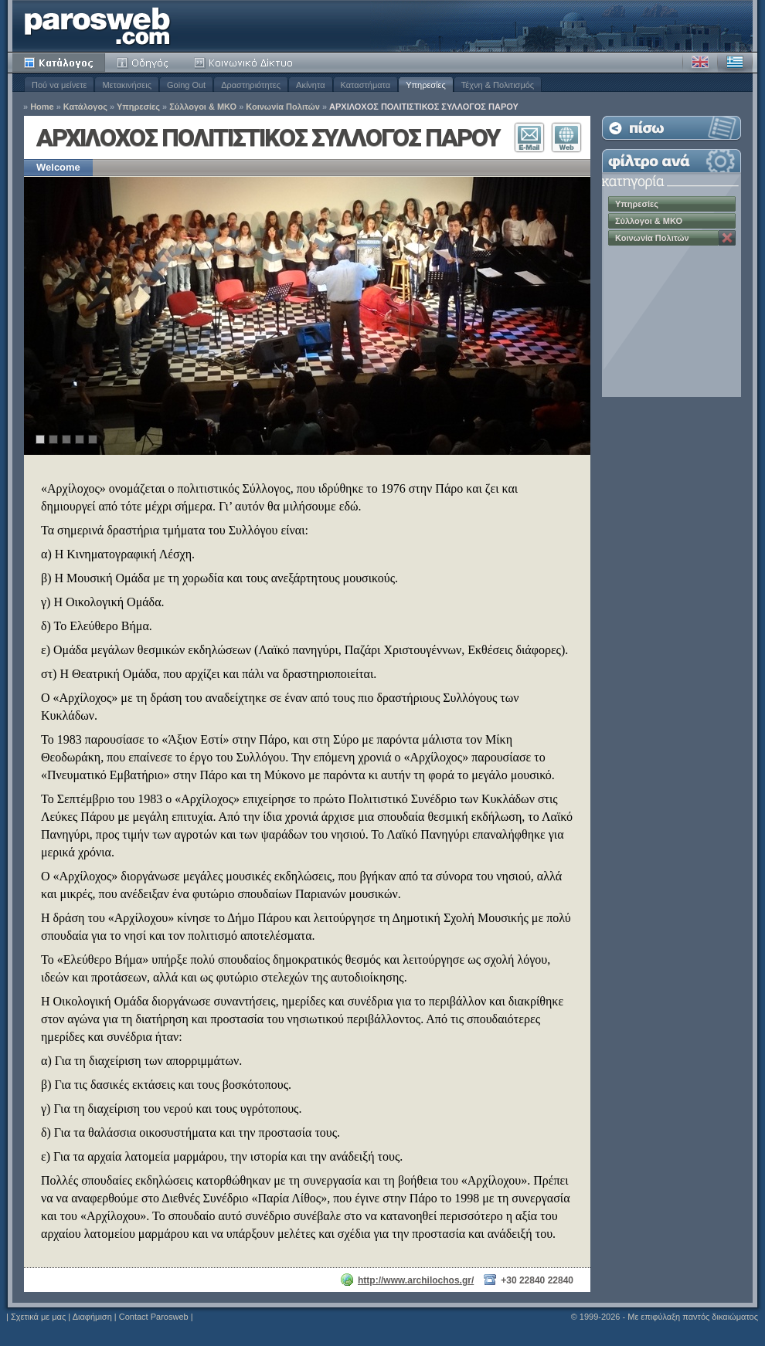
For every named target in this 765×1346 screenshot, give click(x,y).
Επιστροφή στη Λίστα (671, 128)
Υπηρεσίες (426, 85)
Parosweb (97, 26)
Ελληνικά (735, 63)
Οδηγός (143, 63)
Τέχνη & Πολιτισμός (497, 85)
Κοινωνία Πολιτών (283, 107)
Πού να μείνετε (59, 85)
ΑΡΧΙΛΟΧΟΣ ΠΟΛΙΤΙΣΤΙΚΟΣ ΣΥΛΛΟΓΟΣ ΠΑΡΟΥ (423, 107)
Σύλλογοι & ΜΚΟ (202, 107)
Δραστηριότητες (250, 85)
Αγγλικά (700, 63)
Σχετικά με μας (38, 1316)
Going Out (186, 85)
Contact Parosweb (154, 1316)
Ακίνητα (310, 85)
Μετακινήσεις (126, 85)
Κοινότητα (245, 63)
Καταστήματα (366, 85)
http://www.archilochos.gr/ (416, 1280)
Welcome (58, 167)
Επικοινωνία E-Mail (529, 137)
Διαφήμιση (92, 1316)
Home (42, 107)
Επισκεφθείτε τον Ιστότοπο (566, 137)
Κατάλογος (58, 63)
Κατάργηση (727, 238)
